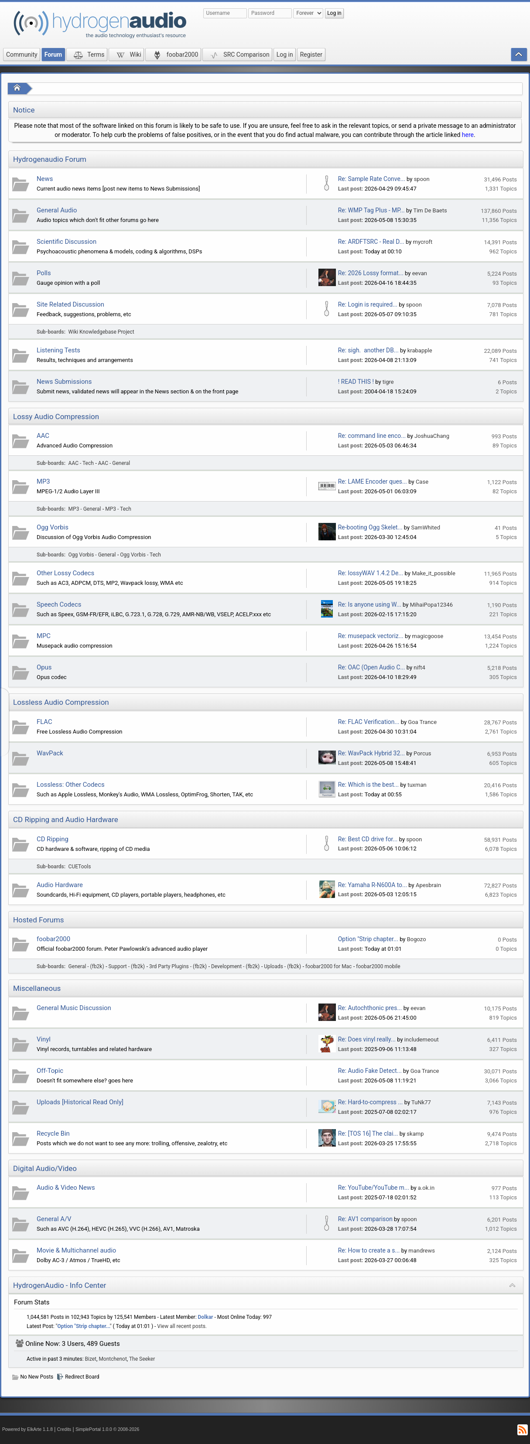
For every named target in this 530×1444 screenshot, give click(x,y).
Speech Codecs (59, 604)
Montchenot (113, 1359)
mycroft (423, 242)
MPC (44, 636)
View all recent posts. (182, 1326)
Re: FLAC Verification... (369, 721)
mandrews (421, 1250)
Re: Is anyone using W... (369, 604)
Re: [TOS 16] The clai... (368, 1133)
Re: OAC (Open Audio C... (371, 667)
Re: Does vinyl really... (367, 1039)
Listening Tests (58, 350)
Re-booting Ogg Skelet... (370, 527)
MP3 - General (84, 509)
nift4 (419, 667)
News (45, 179)
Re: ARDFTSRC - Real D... (371, 241)
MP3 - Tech (118, 509)
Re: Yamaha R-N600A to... (372, 884)
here (468, 134)
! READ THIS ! (356, 381)
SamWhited (425, 527)
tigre (388, 382)
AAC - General (114, 463)
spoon (422, 179)
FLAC (44, 722)
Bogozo (416, 939)
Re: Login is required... (367, 304)
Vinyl (44, 1039)
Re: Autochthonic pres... (370, 1007)
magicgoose (427, 636)
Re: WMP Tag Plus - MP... (371, 210)
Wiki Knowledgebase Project (101, 332)
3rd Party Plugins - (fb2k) (178, 966)
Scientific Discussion (66, 242)
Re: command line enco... (372, 435)
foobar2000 (53, 939)
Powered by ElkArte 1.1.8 (27, 1429)
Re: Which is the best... (368, 784)
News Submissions (64, 382)
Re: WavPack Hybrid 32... (371, 753)
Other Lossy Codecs (65, 573)
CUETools (79, 867)
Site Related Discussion (70, 304)
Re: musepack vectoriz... (370, 635)
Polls (44, 273)
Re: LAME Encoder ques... (372, 481)
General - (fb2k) (86, 966)
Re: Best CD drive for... (368, 839)
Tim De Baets (430, 210)
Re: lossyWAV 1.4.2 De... (370, 573)
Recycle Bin (53, 1133)
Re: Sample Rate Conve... (371, 178)
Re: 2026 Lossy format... (370, 273)
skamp (415, 1133)
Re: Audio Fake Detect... (370, 1070)
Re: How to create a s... (369, 1250)
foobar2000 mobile (378, 966)
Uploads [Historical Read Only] (80, 1102)
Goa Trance (422, 722)
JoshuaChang (431, 436)
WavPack (50, 753)
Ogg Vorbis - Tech (140, 555)
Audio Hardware (60, 885)
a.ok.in (426, 1188)
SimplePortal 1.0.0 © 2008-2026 (107, 1429)
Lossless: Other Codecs (71, 785)
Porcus (422, 753)
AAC (43, 436)
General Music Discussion (74, 1008)
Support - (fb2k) (127, 966)
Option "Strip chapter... (368, 938)
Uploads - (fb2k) (282, 966)
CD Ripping (52, 839)
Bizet (91, 1359)
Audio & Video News (66, 1187)
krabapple (419, 350)
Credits (64, 1429)
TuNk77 (421, 1102)
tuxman (417, 785)
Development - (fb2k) (235, 966)
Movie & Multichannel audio (76, 1250)
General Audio (57, 210)
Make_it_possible (433, 573)
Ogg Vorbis (52, 527)
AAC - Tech (81, 463)
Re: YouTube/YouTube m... (373, 1187)
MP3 (43, 481)
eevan (419, 273)
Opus (44, 667)
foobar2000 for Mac (328, 966)
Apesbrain (428, 885)
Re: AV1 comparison (365, 1218)
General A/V (54, 1219)
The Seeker (142, 1359)
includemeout (421, 1039)
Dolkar (205, 1317)
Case (422, 481)
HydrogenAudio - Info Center (59, 1285)
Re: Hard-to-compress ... (370, 1102)
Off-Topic (50, 1071)
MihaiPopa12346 (431, 604)
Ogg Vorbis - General (92, 555)
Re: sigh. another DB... (368, 350)
